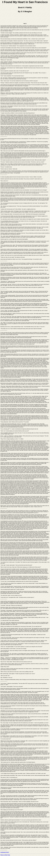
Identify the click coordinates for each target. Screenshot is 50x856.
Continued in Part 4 (4, 852)
